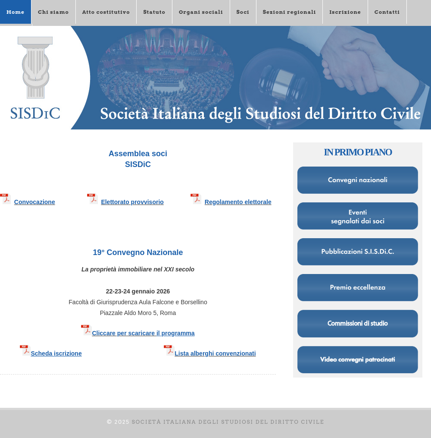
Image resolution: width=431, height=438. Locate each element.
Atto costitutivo (106, 12)
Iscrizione (345, 12)
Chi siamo (53, 12)
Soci (243, 12)
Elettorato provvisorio (132, 202)
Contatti (387, 12)
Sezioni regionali (289, 12)
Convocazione (34, 202)
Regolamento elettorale (238, 202)
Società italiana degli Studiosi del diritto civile (228, 422)
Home (15, 12)
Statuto (154, 12)
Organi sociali (201, 12)
